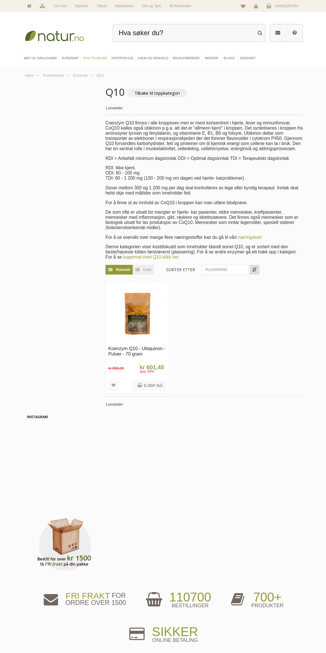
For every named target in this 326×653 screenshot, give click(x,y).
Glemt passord (249, 605)
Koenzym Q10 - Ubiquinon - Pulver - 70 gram (143, 355)
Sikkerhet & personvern (255, 634)
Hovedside (40, 596)
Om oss (60, 6)
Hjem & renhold (114, 634)
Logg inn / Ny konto (252, 596)
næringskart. (261, 242)
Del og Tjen (151, 6)
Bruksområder (183, 605)
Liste (153, 275)
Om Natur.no (42, 605)
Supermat (110, 605)
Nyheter (81, 6)
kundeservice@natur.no (163, 559)
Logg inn (257, 7)
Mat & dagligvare (115, 596)
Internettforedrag (184, 615)
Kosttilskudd (111, 615)
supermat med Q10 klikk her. (181, 262)
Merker (38, 615)
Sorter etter (192, 275)
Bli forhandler (181, 6)
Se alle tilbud (42, 634)
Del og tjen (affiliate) (187, 624)
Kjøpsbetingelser (250, 624)
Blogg (177, 596)
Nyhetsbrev (124, 6)
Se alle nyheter (43, 624)
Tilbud (102, 6)
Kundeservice (248, 615)
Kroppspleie (111, 624)
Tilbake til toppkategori (168, 93)
